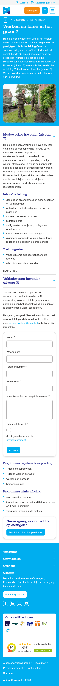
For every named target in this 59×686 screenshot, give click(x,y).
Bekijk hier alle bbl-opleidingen (25, 532)
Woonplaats (14, 352)
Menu (53, 10)
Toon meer (29, 552)
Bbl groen (19, 20)
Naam (10, 337)
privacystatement (16, 440)
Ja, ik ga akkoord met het (20, 438)
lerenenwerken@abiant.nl (23, 323)
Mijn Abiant (45, 10)
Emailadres (13, 381)
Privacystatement (17, 424)
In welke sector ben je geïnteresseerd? (28, 396)
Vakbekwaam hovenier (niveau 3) (21, 280)
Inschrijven (32, 11)
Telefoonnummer (16, 367)
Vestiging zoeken (15, 595)
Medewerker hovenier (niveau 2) (27, 136)
